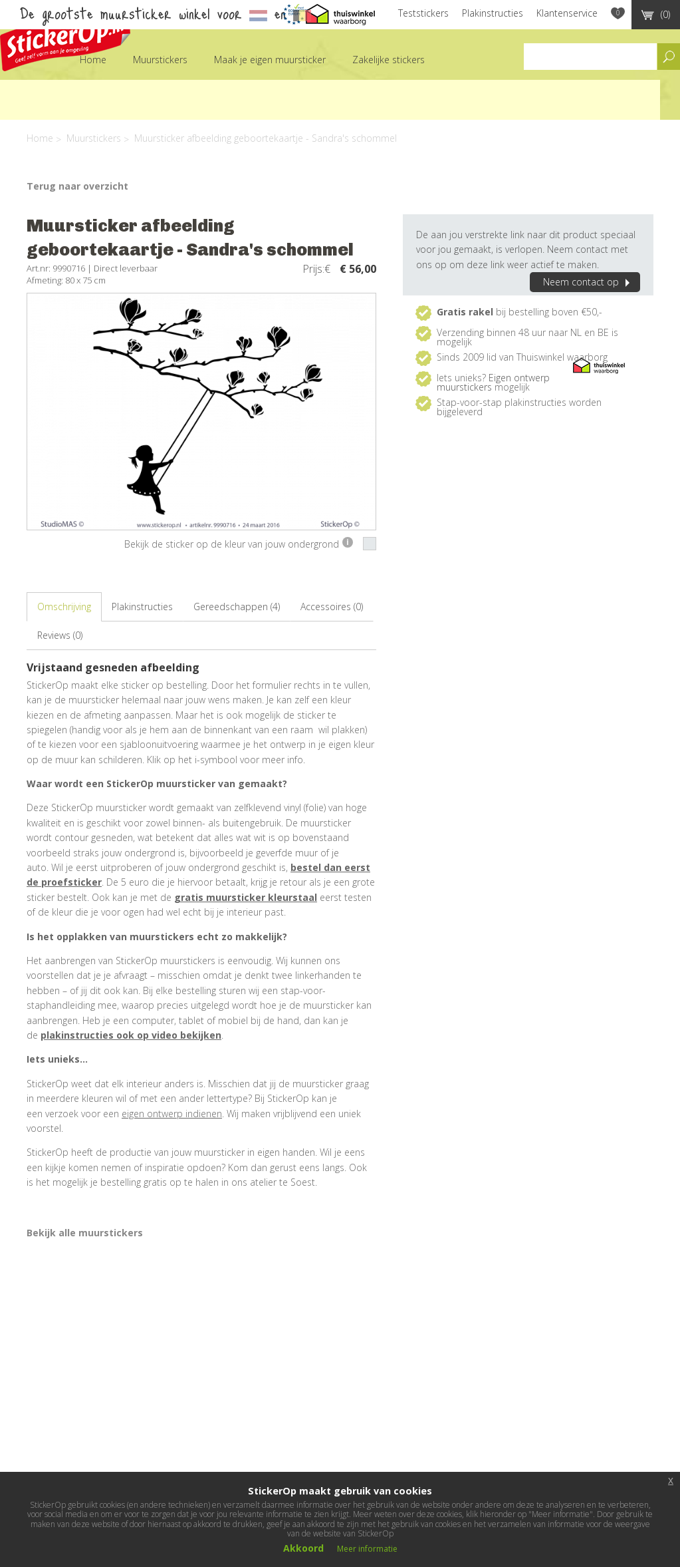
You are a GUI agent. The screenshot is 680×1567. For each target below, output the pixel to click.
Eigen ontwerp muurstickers (493, 382)
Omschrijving (64, 606)
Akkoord (303, 1548)
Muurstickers (160, 59)
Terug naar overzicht (77, 186)
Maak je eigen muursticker (270, 59)
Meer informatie (367, 1548)
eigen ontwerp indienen (172, 1113)
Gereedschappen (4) (236, 606)
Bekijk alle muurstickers (85, 1232)
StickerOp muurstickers (65, 38)
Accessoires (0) (331, 606)
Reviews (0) (59, 635)
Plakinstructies (492, 13)
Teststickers (423, 13)
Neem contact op (588, 281)
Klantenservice (567, 13)
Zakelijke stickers (388, 59)
